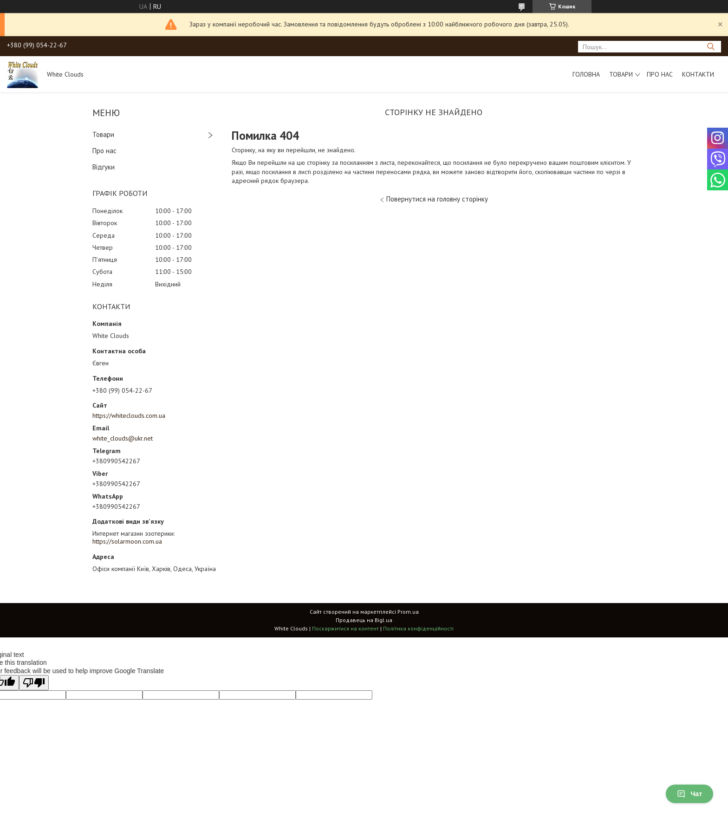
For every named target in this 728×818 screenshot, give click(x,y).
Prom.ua (408, 611)
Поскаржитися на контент (345, 628)
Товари (621, 74)
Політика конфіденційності (418, 628)
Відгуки (103, 166)
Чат (689, 794)
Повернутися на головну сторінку (437, 199)
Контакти (698, 74)
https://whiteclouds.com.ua (128, 415)
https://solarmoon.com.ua (127, 541)
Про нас (660, 74)
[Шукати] (710, 46)
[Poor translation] (34, 682)
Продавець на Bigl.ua (364, 620)
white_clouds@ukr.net (122, 438)
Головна (586, 74)
